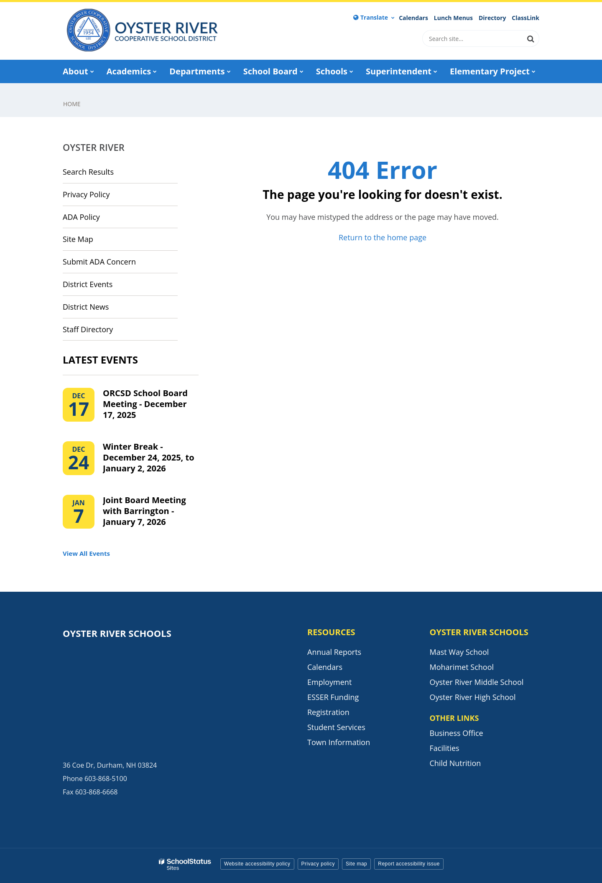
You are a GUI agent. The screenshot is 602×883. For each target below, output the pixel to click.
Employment (329, 682)
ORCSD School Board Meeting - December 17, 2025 (145, 403)
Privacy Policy (86, 194)
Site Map (78, 239)
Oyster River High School (473, 697)
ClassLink (525, 18)
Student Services (336, 727)
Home (72, 104)
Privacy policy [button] (318, 864)
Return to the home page (382, 237)
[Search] (531, 38)
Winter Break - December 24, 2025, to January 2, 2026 (148, 457)
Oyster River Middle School (477, 682)
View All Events (86, 553)
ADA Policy (81, 217)
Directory (492, 18)
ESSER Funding (333, 697)
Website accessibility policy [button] (257, 864)
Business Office (456, 733)
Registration (328, 712)
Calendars (413, 18)
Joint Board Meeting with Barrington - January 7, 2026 (144, 510)
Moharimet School (462, 667)
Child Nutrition (455, 763)
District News (86, 307)
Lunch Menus (453, 18)
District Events (87, 284)
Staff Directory (88, 329)
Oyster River (94, 147)
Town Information (338, 742)
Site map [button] (356, 864)
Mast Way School (459, 652)
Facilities (444, 748)
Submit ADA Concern (99, 262)
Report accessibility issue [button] (409, 864)
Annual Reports (334, 652)
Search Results (88, 172)
